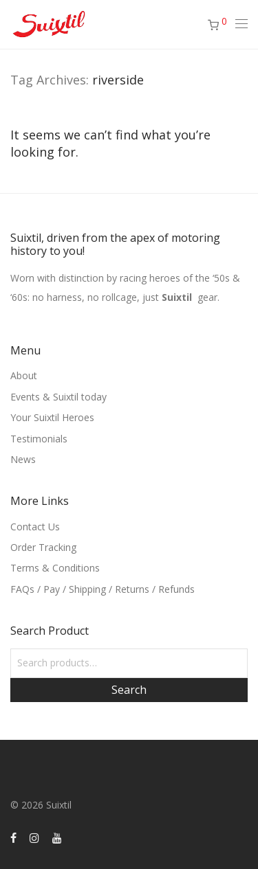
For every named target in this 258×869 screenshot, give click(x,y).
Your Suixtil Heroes (52, 417)
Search (129, 689)
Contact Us (35, 526)
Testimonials (38, 438)
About (23, 375)
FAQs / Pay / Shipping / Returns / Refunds (102, 589)
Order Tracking (43, 547)
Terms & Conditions (55, 567)
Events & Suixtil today (58, 396)
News (23, 459)
